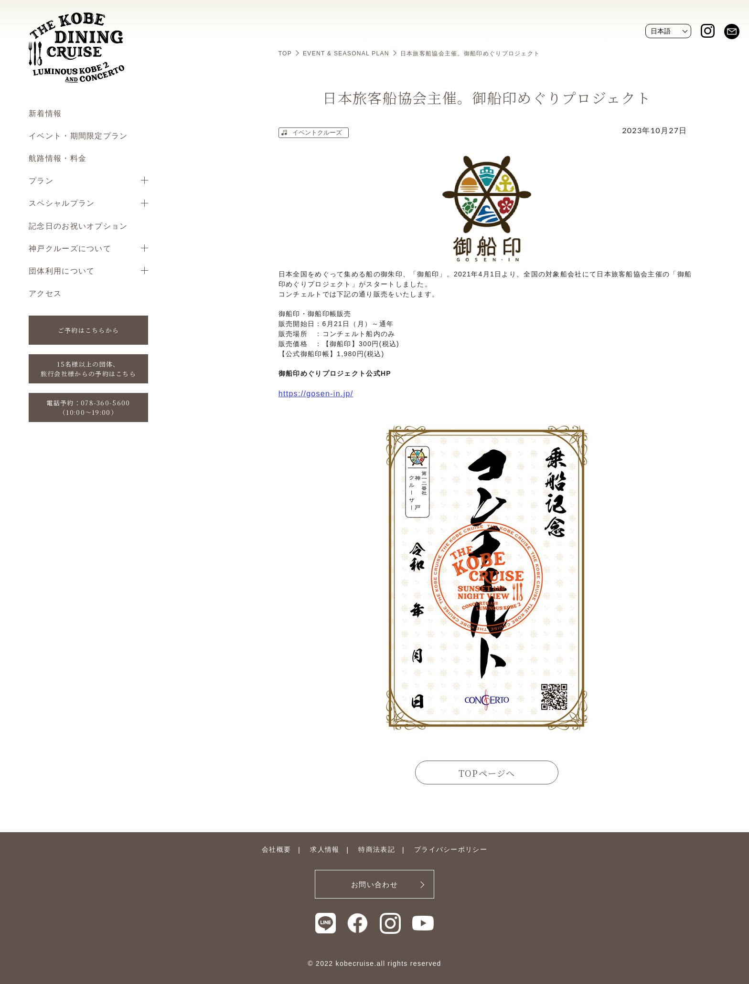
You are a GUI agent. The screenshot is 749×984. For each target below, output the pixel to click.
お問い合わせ (374, 884)
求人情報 (324, 849)
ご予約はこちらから (88, 330)
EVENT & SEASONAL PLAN (346, 53)
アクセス (45, 292)
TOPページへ (487, 773)
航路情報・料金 (57, 157)
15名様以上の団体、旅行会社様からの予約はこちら (88, 369)
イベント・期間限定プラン (78, 135)
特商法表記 (376, 849)
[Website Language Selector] (668, 31)
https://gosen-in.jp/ (315, 394)
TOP (285, 53)
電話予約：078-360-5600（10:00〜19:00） (88, 407)
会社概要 (276, 849)
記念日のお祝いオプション (78, 225)
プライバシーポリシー (450, 849)
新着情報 (45, 112)
